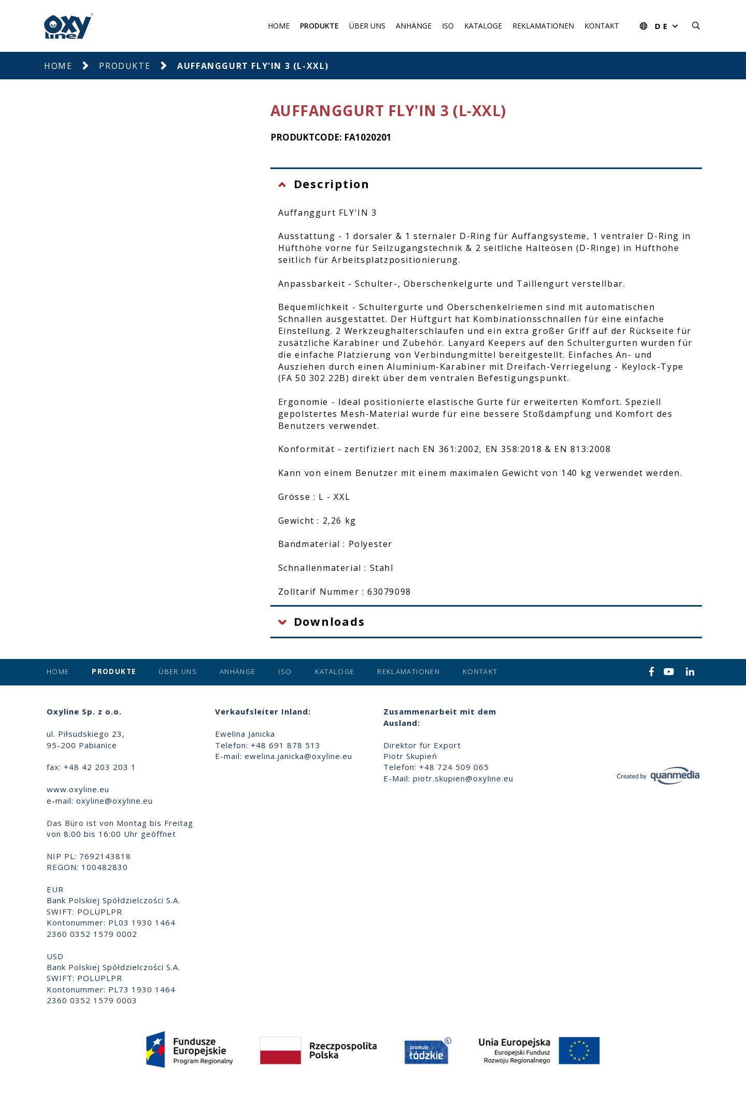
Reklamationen (543, 26)
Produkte (319, 26)
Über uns (367, 26)
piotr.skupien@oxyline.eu (463, 778)
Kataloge (483, 26)
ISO (448, 26)
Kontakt (601, 26)
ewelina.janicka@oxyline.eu (298, 756)
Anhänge (414, 26)
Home (279, 26)
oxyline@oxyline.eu (114, 800)
